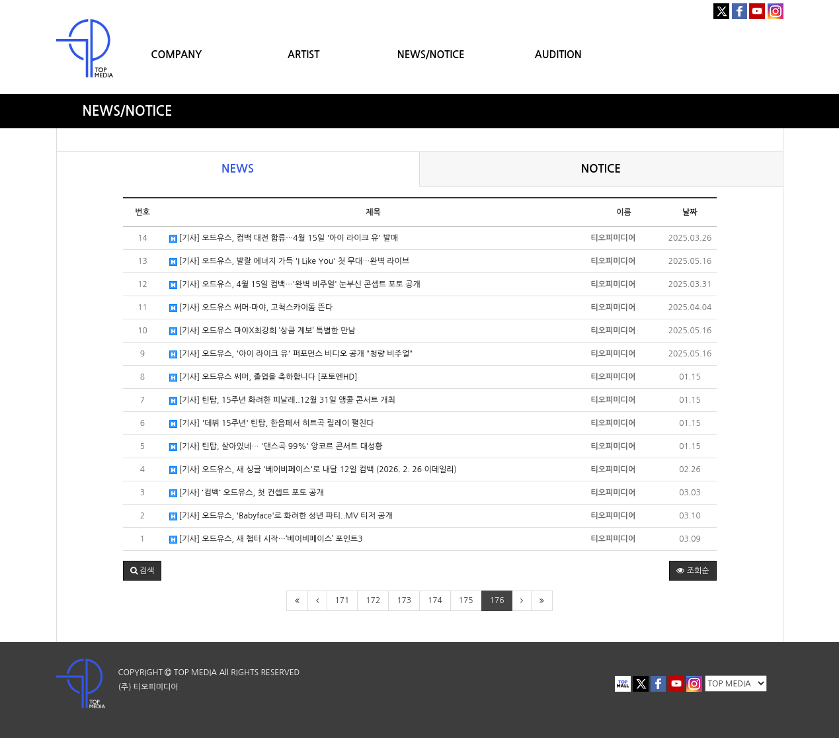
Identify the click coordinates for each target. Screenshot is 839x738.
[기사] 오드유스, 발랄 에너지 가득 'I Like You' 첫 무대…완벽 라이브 (289, 261)
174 (435, 600)
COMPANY (176, 55)
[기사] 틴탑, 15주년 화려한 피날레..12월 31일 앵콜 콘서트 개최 (282, 400)
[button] (142, 571)
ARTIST (303, 55)
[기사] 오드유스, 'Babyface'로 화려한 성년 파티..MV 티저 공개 (281, 516)
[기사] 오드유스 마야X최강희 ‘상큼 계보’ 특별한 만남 (262, 331)
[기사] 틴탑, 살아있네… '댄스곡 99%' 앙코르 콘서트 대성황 (276, 446)
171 (342, 600)
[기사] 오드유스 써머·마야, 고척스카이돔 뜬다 (251, 308)
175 (466, 600)
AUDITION (558, 55)
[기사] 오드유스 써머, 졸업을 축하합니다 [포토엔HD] (263, 377)
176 (497, 600)
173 (404, 600)
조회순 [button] (692, 571)
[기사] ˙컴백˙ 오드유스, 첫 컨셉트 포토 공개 (246, 493)
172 (373, 600)
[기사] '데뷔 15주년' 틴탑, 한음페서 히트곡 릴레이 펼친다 (271, 423)
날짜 (690, 212)
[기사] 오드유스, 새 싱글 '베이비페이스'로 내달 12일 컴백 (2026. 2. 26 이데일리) (313, 470)
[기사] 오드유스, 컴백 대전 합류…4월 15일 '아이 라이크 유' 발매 (283, 238)
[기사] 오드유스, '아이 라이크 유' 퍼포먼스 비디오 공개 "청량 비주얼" (291, 354)
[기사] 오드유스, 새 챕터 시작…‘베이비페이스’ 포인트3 (266, 539)
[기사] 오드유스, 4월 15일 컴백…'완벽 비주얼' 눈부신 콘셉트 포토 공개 (294, 284)
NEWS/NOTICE (431, 55)
